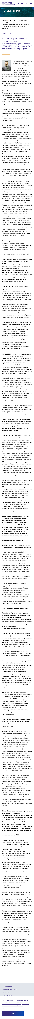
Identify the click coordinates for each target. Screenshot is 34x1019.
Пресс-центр (7, 995)
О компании (7, 986)
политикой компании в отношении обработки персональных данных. (15, 1006)
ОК (13, 1013)
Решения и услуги (9, 989)
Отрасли (5, 992)
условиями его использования (11, 1004)
